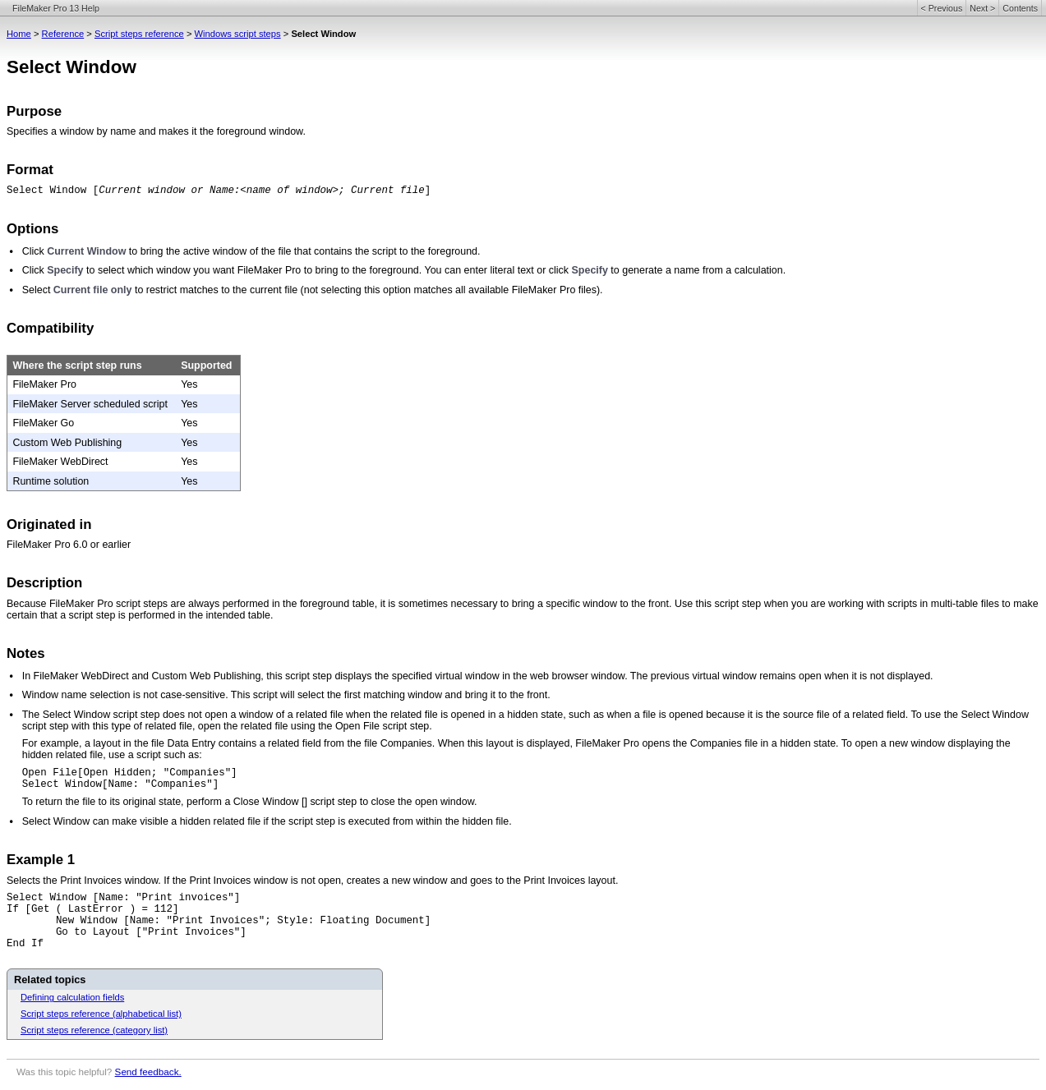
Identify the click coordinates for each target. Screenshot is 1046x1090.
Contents (1020, 8)
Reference (63, 34)
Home (19, 34)
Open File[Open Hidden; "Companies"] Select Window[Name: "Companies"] (129, 778)
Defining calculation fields (72, 997)
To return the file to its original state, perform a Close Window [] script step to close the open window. (249, 801)
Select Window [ (53, 190)
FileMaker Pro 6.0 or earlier (69, 544)
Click (33, 251)
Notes (26, 653)
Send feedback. (148, 1071)
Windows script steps (238, 34)
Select (37, 290)
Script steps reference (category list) (94, 1030)
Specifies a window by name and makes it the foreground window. (156, 131)
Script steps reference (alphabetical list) (101, 1014)
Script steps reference (139, 34)
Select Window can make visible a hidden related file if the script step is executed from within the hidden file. (267, 821)
